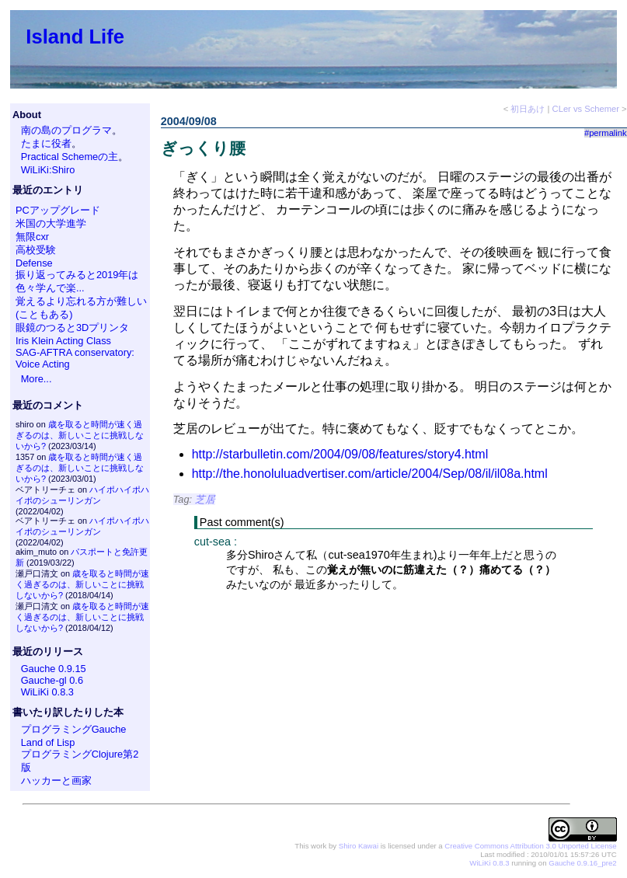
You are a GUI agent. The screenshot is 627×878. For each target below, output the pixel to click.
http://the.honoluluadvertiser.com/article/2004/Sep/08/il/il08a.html (370, 473)
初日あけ (527, 108)
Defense (34, 263)
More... (36, 379)
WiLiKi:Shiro (48, 170)
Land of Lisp (48, 742)
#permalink (605, 133)
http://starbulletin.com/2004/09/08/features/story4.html (340, 454)
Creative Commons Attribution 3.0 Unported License (530, 845)
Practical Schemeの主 (70, 156)
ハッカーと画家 (56, 780)
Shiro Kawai (358, 845)
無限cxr (32, 236)
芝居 (205, 499)
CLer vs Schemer (585, 108)
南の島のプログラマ (66, 130)
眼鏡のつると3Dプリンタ (72, 327)
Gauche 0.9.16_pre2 (582, 863)
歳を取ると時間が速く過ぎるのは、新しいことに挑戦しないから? (80, 435)
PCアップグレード (58, 210)
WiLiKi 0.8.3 (47, 692)
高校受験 (36, 250)
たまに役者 (46, 143)
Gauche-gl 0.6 (52, 680)
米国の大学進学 (51, 223)
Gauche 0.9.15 (53, 668)
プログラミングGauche (74, 729)
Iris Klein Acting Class (63, 341)
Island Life (75, 36)
